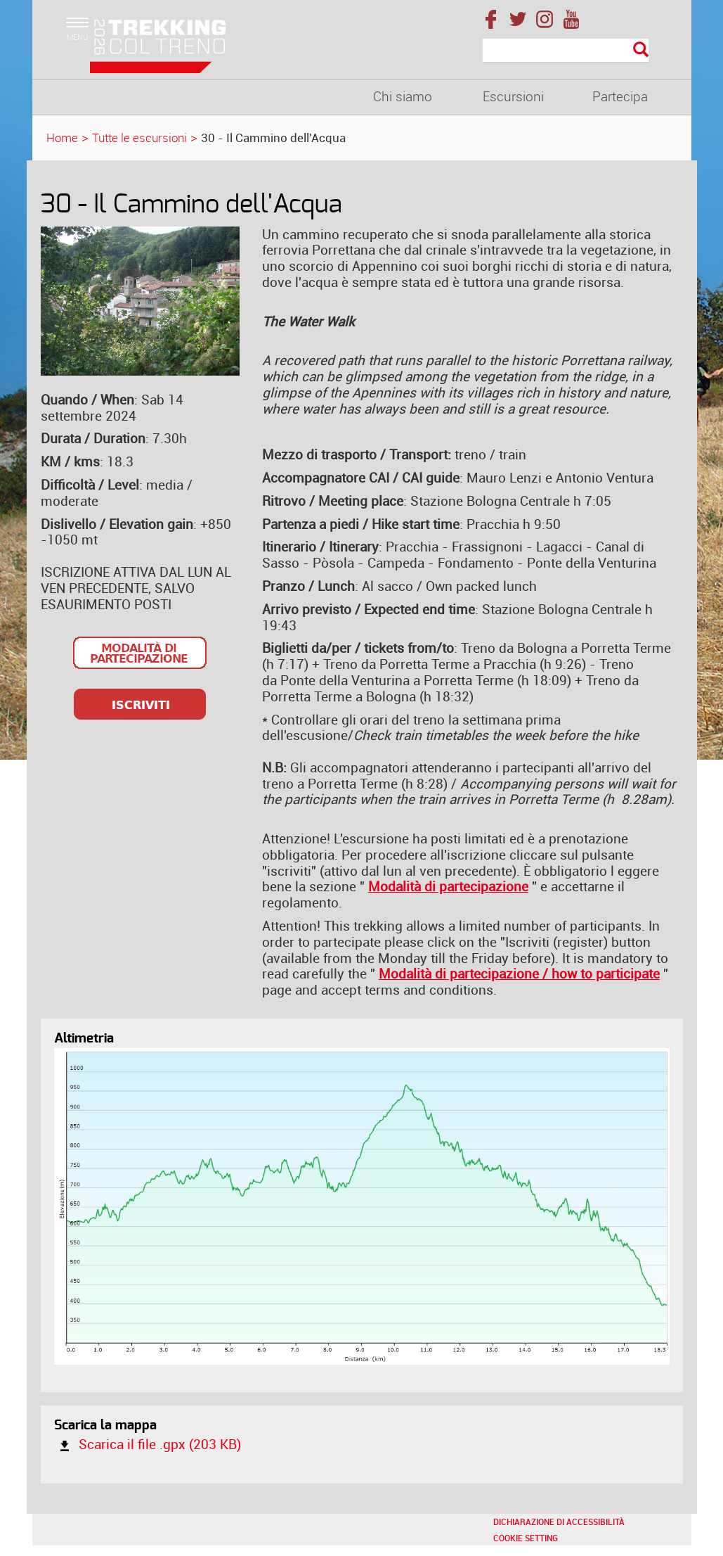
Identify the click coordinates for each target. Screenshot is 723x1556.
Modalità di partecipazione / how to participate (519, 973)
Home (62, 137)
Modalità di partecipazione (448, 886)
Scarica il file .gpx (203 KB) (147, 1444)
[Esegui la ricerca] (641, 50)
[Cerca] (566, 51)
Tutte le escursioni (139, 137)
